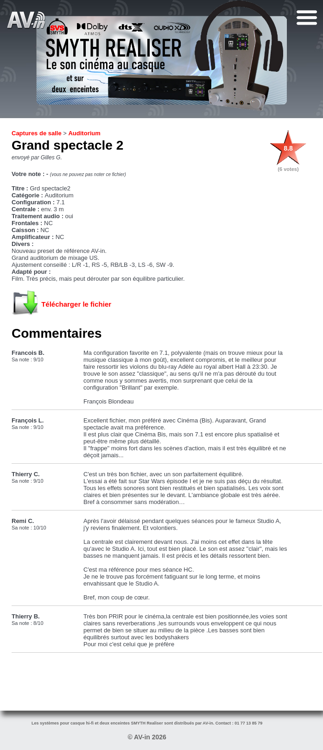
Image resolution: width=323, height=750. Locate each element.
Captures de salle (37, 133)
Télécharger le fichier (76, 304)
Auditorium (84, 133)
